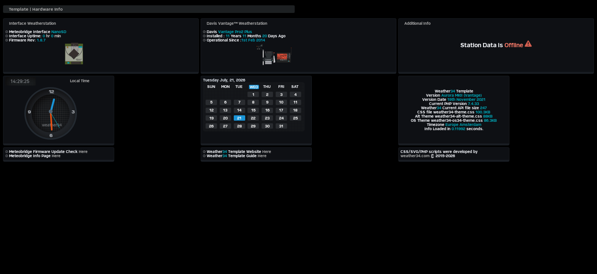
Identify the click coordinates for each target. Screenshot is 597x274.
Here (83, 152)
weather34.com (415, 156)
